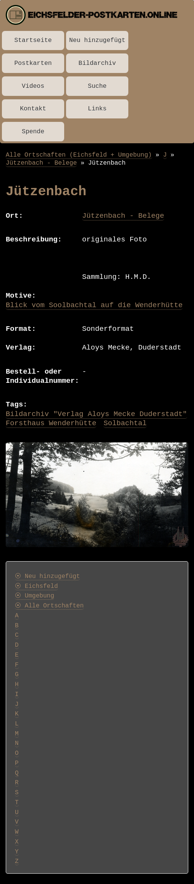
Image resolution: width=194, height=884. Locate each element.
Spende (33, 131)
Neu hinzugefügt (97, 40)
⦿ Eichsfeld (36, 586)
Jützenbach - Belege (41, 163)
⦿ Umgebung (34, 596)
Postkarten (33, 63)
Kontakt (33, 108)
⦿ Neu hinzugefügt (47, 576)
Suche (97, 86)
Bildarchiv (97, 63)
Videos (33, 86)
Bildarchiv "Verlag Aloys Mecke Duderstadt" (96, 414)
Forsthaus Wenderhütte (51, 423)
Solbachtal (125, 423)
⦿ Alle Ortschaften (49, 605)
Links (97, 108)
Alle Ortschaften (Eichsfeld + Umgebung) (79, 155)
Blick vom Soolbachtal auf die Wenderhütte (94, 305)
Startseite (33, 40)
